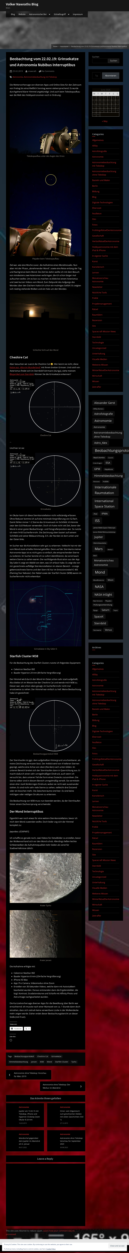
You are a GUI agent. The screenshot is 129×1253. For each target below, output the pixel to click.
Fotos (95, 224)
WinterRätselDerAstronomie (105, 370)
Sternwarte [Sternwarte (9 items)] (97, 630)
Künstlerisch (98, 267)
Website (22, 14)
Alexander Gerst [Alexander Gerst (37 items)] (104, 403)
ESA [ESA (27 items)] (108, 462)
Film (94, 219)
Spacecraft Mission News (104, 331)
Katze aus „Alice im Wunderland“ (25, 367)
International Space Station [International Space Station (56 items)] (105, 503)
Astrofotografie (99, 151)
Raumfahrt (97, 314)
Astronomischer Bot (37, 14)
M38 (43, 1062)
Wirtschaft (97, 375)
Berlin (95, 186)
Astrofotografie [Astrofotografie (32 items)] (103, 414)
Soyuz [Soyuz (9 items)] (116, 610)
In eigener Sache (100, 255)
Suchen (95, 56)
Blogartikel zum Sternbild (22, 374)
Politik (95, 298)
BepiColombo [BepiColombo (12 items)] (99, 457)
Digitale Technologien (102, 202)
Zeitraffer (96, 387)
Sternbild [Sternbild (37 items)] (100, 623)
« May (104, 121)
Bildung (95, 191)
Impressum (78, 14)
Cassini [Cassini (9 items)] (110, 458)
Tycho (75, 1062)
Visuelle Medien (99, 359)
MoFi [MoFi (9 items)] (95, 556)
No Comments (48, 71)
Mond (50, 1062)
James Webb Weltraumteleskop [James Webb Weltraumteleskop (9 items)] (104, 532)
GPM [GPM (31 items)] (97, 469)
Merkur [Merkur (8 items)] (110, 549)
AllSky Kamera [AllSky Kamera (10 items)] (98, 409)
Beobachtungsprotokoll (25, 1056)
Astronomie (18, 77)
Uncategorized (99, 348)
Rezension (97, 320)
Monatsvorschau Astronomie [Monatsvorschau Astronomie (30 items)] (104, 563)
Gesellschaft (98, 235)
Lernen (95, 272)
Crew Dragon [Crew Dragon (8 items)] (97, 463)
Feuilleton (97, 213)
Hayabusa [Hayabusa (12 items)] (109, 469)
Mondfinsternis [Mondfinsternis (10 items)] (98, 580)
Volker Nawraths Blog (22, 4)
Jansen (35, 1062)
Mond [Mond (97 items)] (100, 572)
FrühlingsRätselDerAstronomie (107, 230)
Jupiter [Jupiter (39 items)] (98, 537)
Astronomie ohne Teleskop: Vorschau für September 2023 (71, 1142)
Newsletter (97, 287)
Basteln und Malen (101, 180)
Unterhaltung (98, 353)
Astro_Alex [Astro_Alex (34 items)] (100, 443)
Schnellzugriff (60, 14)
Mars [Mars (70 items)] (99, 548)
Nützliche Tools (99, 292)
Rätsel (95, 309)
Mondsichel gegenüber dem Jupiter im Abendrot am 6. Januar (29, 1142)
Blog (13, 14)
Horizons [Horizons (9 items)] (96, 481)
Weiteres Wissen (100, 364)
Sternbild (96, 337)
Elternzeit (96, 208)
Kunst (95, 261)
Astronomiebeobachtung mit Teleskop (40, 77)
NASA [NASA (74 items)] (99, 586)
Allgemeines (98, 140)
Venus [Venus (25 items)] (108, 629)
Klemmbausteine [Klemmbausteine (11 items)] (99, 543)
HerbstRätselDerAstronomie (105, 241)
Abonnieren (110, 75)
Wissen (95, 381)
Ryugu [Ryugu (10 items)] (95, 610)
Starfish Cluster (63, 1062)
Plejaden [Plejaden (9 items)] (108, 601)
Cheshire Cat (43, 1056)
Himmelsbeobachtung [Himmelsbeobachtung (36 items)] (108, 475)
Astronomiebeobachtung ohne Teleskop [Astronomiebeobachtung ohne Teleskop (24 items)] (108, 434)
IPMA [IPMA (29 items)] (105, 513)
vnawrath (32, 71)
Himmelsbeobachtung (18, 1062)
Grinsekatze (58, 1056)
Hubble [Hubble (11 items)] (105, 481)
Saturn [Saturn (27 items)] (105, 610)
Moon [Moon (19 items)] (110, 579)
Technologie (98, 342)
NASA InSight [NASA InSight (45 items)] (103, 595)
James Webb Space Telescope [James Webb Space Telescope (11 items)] (104, 528)
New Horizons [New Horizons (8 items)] (97, 601)
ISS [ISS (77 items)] (97, 520)
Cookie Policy (51, 1249)
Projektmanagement (102, 303)
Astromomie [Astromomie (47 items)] (103, 421)
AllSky (95, 145)
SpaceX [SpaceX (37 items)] (98, 616)
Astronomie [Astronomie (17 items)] (99, 427)
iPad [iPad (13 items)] (95, 514)
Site (94, 325)
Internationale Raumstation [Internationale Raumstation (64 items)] (105, 490)
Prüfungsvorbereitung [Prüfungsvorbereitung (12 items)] (102, 605)
